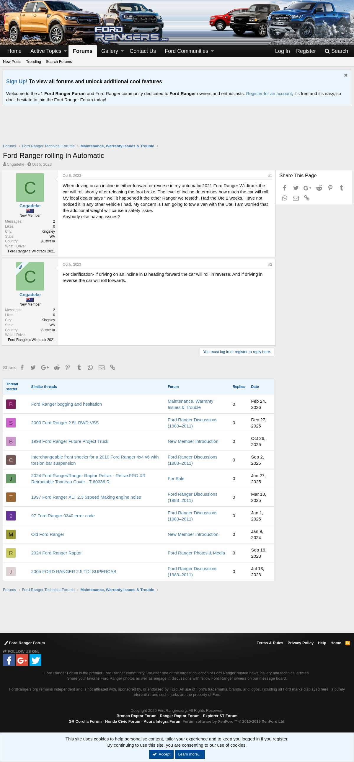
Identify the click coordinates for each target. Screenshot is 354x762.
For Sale (176, 478)
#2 (269, 264)
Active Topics (45, 51)
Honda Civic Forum (122, 721)
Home (14, 51)
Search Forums (59, 61)
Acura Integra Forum (163, 721)
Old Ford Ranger (47, 534)
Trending (33, 61)
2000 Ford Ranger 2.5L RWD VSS (65, 422)
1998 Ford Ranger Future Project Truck (69, 441)
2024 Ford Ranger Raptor (56, 552)
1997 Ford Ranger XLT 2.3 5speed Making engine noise (86, 497)
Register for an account (269, 93)
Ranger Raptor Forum (179, 716)
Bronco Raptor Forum (136, 716)
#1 (269, 176)
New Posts (12, 61)
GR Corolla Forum (85, 721)
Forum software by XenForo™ (233, 721)
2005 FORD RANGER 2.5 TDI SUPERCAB (73, 571)
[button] (65, 51)
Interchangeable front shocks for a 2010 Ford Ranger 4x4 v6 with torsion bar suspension (95, 460)
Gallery (109, 51)
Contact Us (143, 51)
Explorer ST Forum (220, 716)
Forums (82, 51)
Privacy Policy (301, 643)
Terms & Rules (270, 643)
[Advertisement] (177, 128)
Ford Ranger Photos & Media (196, 552)
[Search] (336, 51)
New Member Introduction (193, 441)
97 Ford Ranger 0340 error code (63, 515)
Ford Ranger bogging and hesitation (66, 404)
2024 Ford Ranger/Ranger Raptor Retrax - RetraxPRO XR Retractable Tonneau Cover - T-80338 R (88, 478)
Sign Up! (16, 81)
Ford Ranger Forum (24, 643)
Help (322, 643)
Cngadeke (15, 164)
